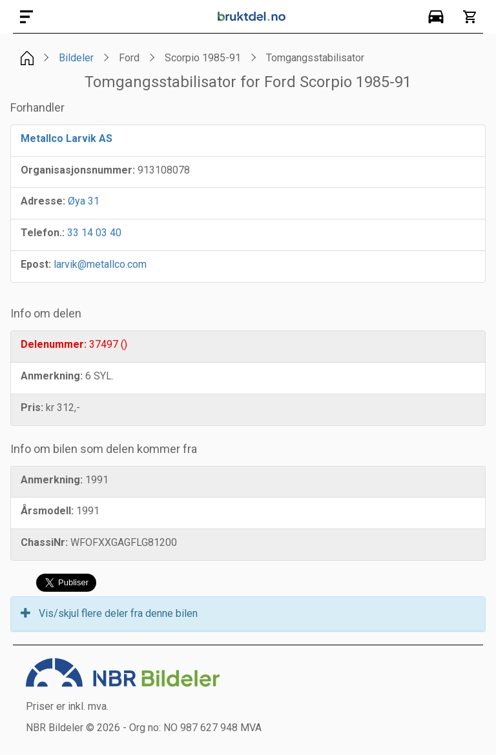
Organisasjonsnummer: (78, 170)
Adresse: (43, 201)
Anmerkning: (52, 376)
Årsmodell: (47, 511)
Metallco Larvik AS (66, 138)
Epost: (36, 264)
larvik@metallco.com (100, 264)
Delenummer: (54, 344)
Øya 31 (83, 201)
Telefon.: (43, 232)
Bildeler (76, 58)
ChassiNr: (44, 542)
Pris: (32, 407)
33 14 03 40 (94, 232)
